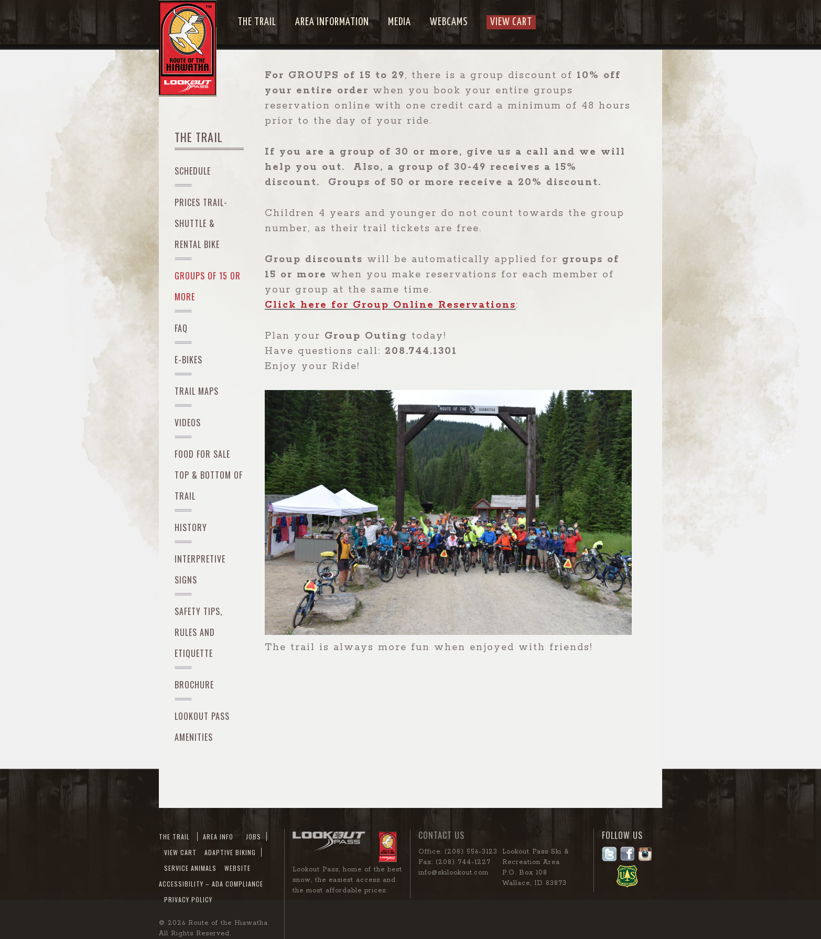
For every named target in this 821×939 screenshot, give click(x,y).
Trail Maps (197, 391)
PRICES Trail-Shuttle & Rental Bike (201, 223)
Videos (188, 422)
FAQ (181, 328)
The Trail (256, 22)
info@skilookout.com (453, 873)
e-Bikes (188, 359)
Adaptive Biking (230, 852)
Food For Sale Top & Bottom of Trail (209, 475)
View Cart (511, 22)
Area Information (332, 22)
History (191, 527)
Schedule (193, 171)
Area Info (218, 836)
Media (399, 22)
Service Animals (190, 868)
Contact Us (441, 835)
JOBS (253, 836)
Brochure (194, 684)
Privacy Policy (188, 899)
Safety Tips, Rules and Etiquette (198, 632)
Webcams (449, 22)
